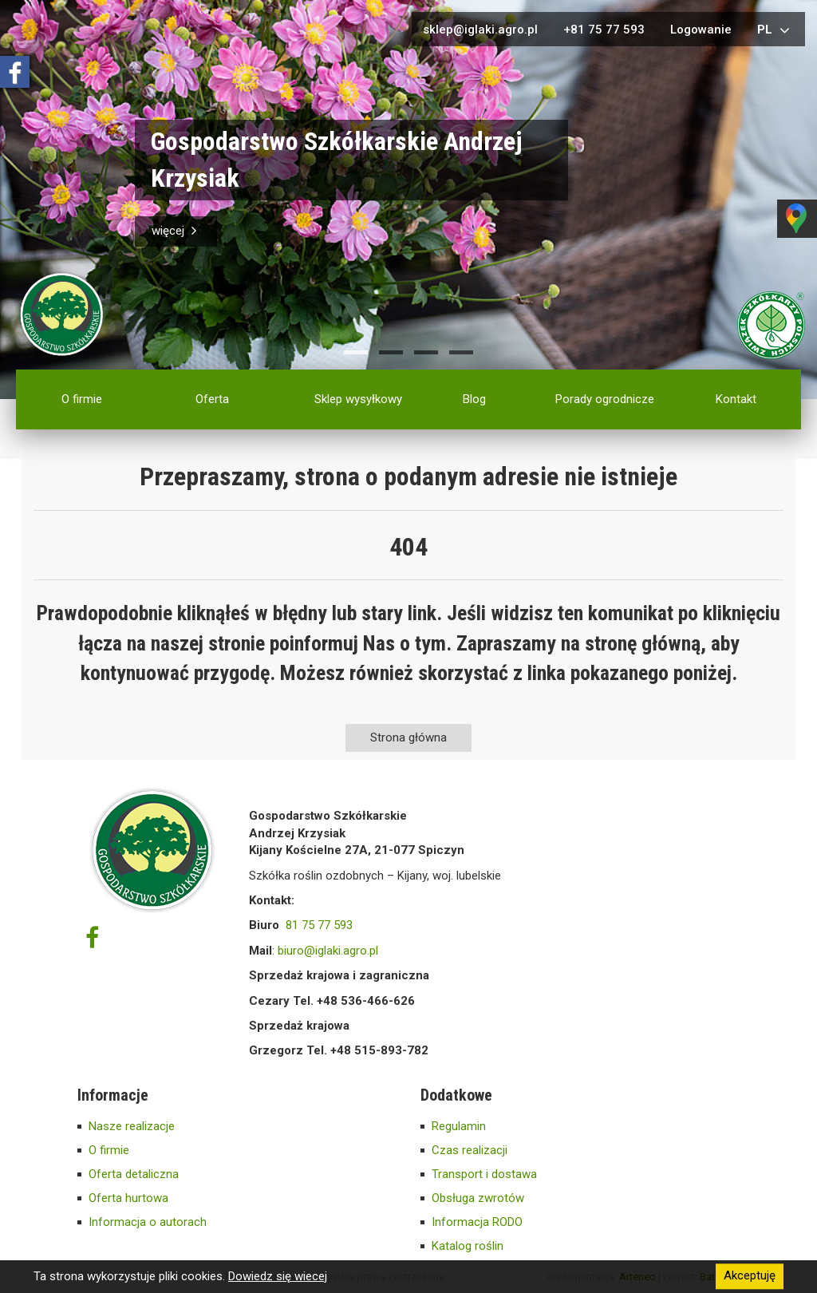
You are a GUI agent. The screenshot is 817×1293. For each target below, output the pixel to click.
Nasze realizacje (132, 1126)
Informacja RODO (477, 1222)
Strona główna (408, 737)
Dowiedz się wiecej (277, 1276)
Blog (474, 399)
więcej (176, 230)
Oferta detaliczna (134, 1174)
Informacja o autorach (148, 1222)
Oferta (212, 399)
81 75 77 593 (319, 925)
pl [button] (775, 30)
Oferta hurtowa (128, 1198)
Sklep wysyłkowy (358, 399)
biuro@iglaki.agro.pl (328, 950)
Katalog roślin (467, 1246)
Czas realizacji (469, 1150)
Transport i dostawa (484, 1174)
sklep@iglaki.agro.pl (480, 29)
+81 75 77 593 (604, 29)
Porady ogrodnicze (604, 399)
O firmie (81, 399)
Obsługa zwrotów (478, 1198)
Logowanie (701, 29)
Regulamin (459, 1126)
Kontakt (736, 399)
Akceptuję (750, 1276)
